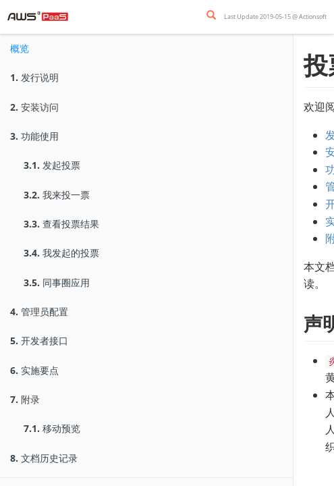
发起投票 (52, 165)
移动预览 (52, 428)
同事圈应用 (57, 282)
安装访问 (34, 107)
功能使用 (34, 136)
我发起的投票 (61, 252)
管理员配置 (39, 311)
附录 (25, 399)
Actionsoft (313, 16)
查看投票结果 (61, 223)
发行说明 (34, 77)
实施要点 (34, 370)
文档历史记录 (44, 458)
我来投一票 (57, 194)
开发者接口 (39, 340)
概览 (19, 48)
